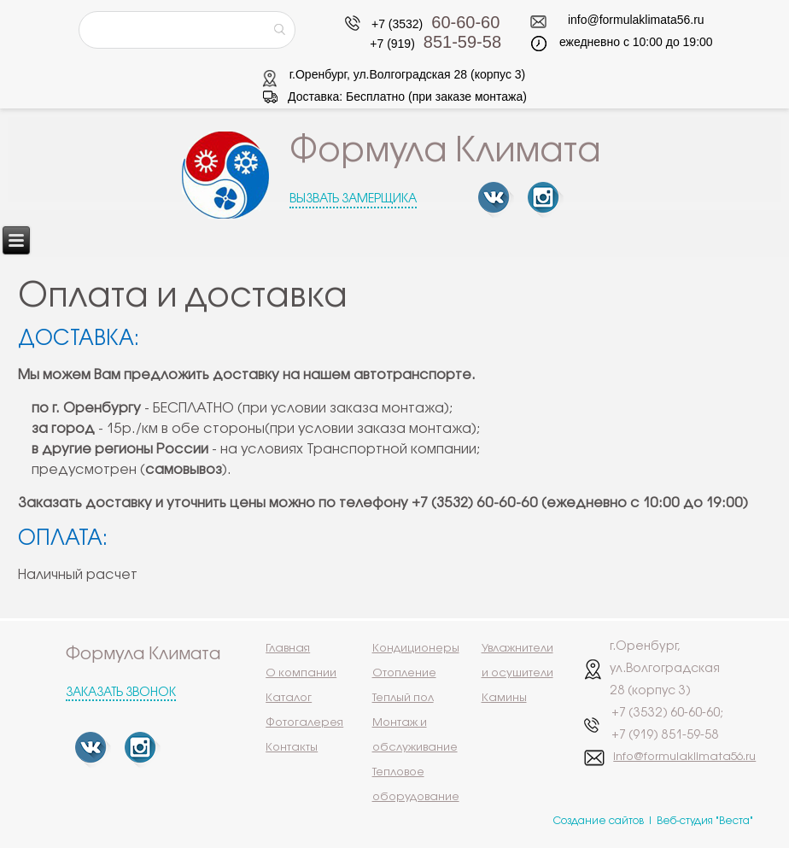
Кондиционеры (415, 648)
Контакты (292, 747)
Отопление (404, 673)
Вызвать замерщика (353, 199)
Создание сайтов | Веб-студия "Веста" (653, 821)
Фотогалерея (304, 722)
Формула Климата (445, 152)
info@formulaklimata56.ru (636, 19)
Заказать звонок (121, 693)
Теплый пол (403, 698)
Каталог (289, 698)
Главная (288, 648)
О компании (301, 673)
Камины (504, 698)
